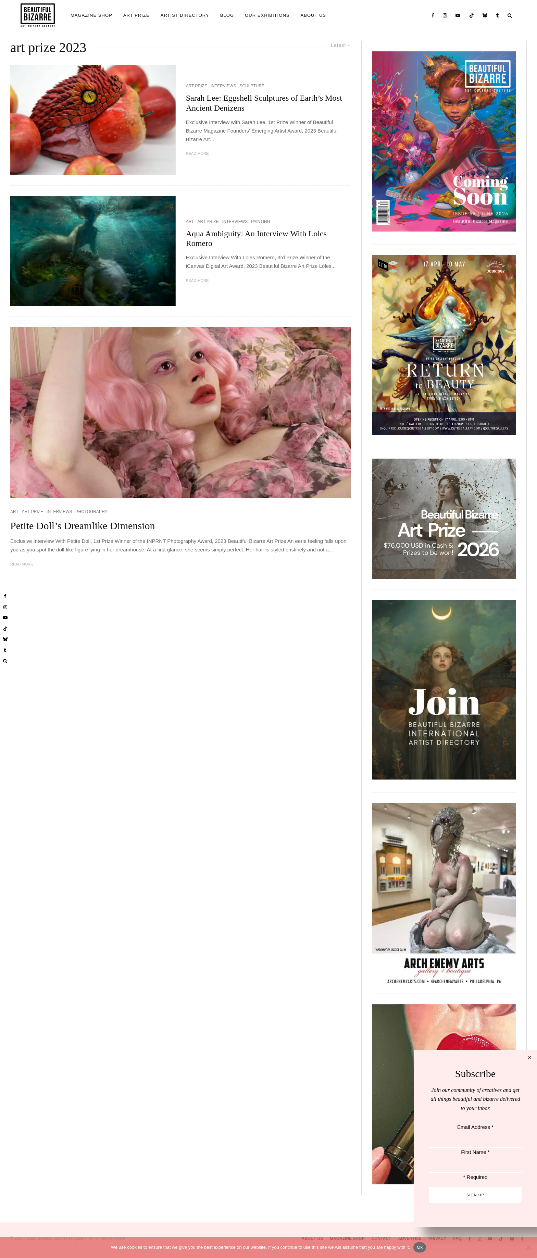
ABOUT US (313, 15)
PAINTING (260, 221)
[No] (528, 1247)
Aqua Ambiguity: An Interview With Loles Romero (256, 238)
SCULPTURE (251, 86)
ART (190, 221)
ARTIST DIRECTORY (185, 15)
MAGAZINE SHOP (91, 15)
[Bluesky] (485, 15)
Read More (197, 153)
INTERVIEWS (223, 86)
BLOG (227, 15)
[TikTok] (471, 15)
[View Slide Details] (444, 518)
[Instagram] (445, 15)
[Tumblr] (497, 15)
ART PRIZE (136, 15)
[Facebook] (433, 15)
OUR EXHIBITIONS (267, 15)
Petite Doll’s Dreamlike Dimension (82, 525)
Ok (420, 1247)
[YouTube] (458, 15)
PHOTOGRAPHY (92, 511)
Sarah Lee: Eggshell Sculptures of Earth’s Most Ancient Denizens (264, 103)
